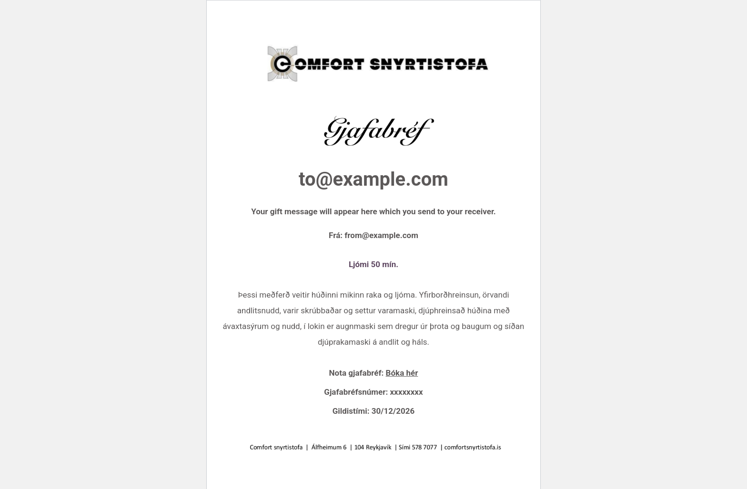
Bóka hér (402, 373)
